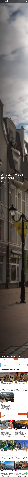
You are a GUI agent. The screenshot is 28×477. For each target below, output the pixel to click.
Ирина (19, 429)
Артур (5, 470)
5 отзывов (10, 450)
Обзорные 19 (16, 358)
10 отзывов (10, 382)
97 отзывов (9, 470)
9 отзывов (10, 402)
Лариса (5, 382)
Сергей (5, 429)
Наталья (19, 470)
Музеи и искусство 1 (9, 358)
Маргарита (5, 450)
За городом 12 (22, 358)
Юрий (19, 450)
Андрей (5, 402)
